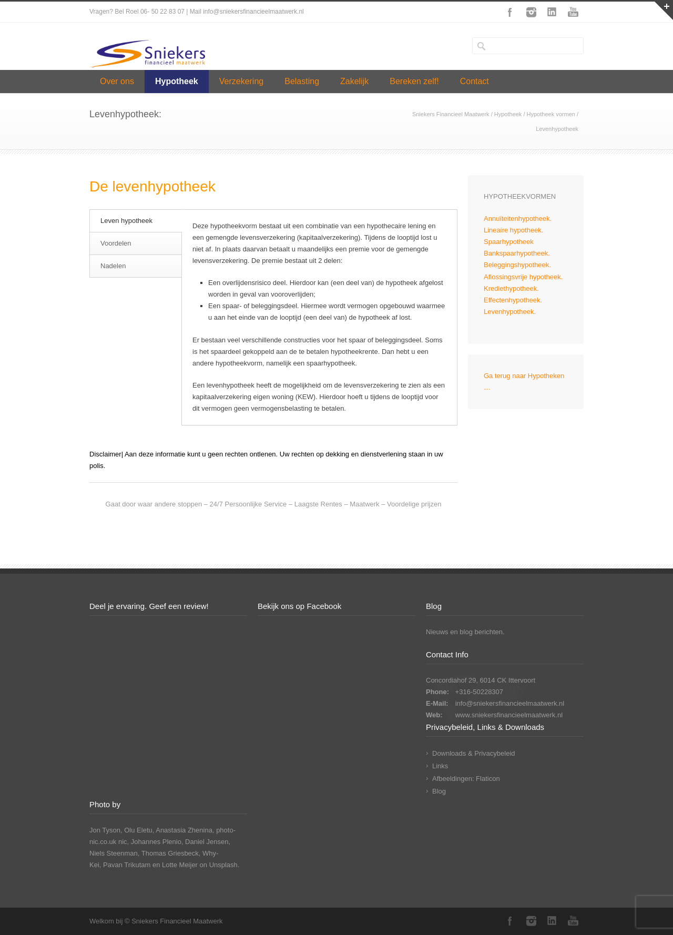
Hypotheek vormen (551, 114)
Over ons (117, 81)
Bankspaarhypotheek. (517, 253)
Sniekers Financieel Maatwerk (451, 114)
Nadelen (113, 266)
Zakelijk (354, 81)
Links (440, 766)
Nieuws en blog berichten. (465, 632)
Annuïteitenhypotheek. (518, 218)
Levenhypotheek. (510, 312)
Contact (474, 81)
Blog (439, 791)
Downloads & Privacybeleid (473, 753)
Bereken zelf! (414, 81)
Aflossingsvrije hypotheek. (523, 277)
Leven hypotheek (126, 221)
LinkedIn (552, 12)
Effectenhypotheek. (513, 300)
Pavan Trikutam (126, 865)
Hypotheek (176, 81)
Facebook (510, 12)
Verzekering (241, 81)
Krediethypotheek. (511, 288)
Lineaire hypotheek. (513, 230)
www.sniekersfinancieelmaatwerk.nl (509, 715)
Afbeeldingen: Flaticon (466, 778)
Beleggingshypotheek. (517, 265)
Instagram (531, 12)
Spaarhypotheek (509, 242)
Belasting (301, 81)
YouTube (573, 12)
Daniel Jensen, (207, 842)
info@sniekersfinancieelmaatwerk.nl (510, 703)
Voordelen (115, 243)
